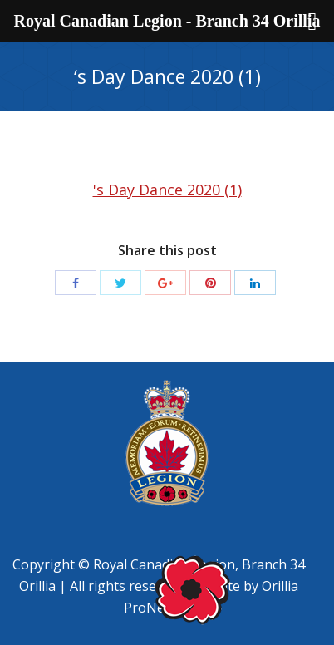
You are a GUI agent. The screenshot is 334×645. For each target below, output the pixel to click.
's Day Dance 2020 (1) (167, 189)
